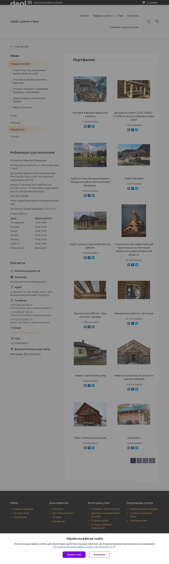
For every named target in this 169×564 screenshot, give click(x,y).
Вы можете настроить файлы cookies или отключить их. (83, 547)
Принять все (74, 554)
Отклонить (99, 554)
